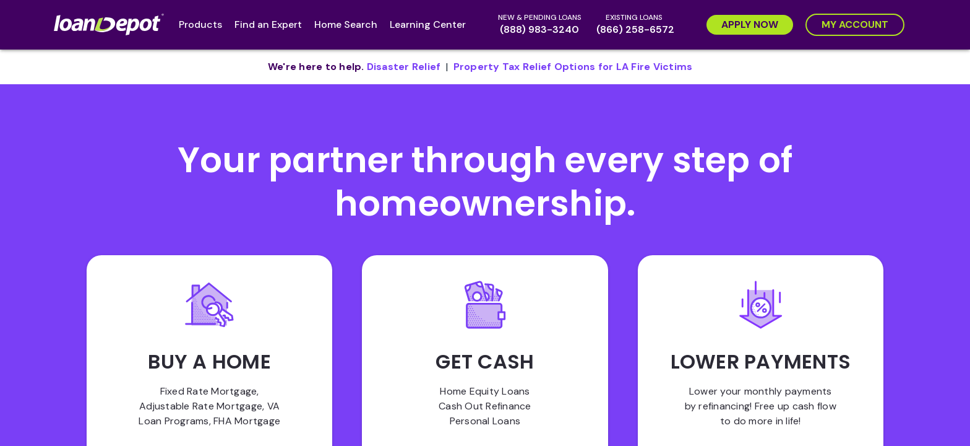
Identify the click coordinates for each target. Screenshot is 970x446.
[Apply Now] (749, 25)
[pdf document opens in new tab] (404, 66)
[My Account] (854, 25)
